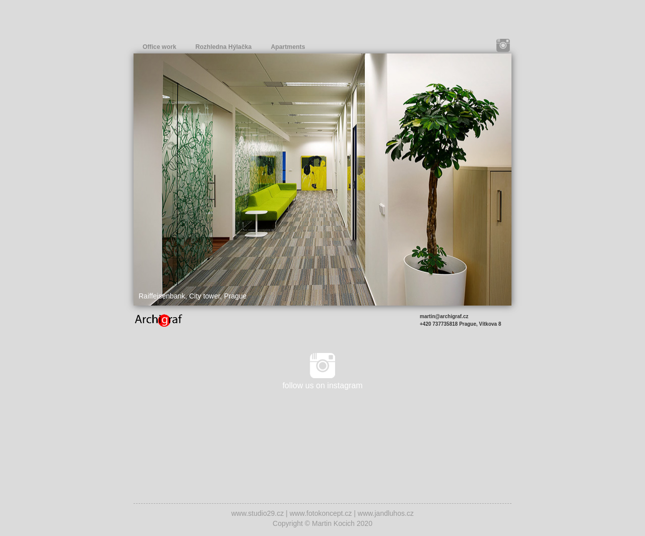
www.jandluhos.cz (386, 513)
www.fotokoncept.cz (321, 513)
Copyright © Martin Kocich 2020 (322, 523)
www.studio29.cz (257, 513)
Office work (159, 46)
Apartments (288, 46)
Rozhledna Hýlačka (224, 46)
